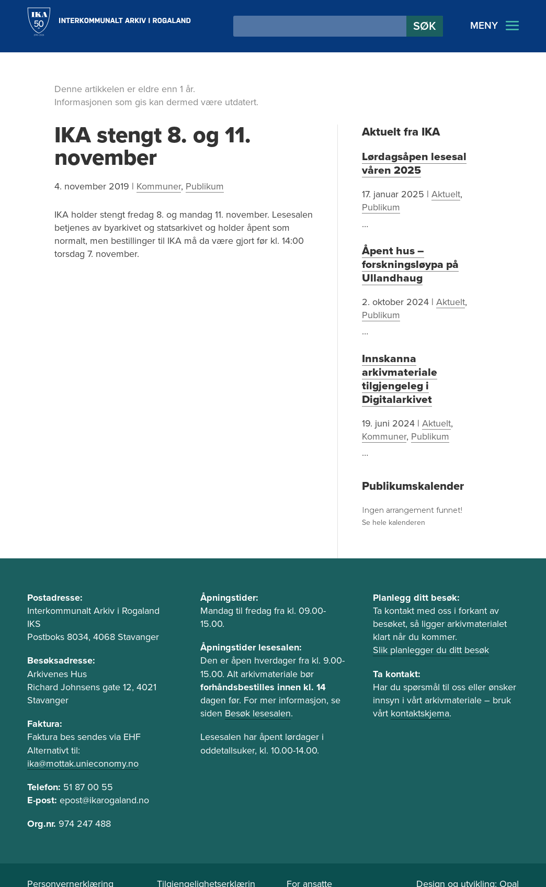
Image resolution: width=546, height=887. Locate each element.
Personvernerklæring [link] (70, 853)
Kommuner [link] (158, 186)
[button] (424, 26)
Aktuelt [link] (445, 193)
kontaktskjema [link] (420, 682)
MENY (484, 25)
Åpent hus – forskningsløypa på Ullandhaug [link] (405, 262)
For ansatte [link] (309, 853)
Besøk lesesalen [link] (258, 682)
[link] (108, 21)
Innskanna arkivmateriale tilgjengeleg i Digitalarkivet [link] (424, 362)
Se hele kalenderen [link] (393, 491)
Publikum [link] (205, 186)
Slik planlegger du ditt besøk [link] (431, 619)
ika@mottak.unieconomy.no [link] (83, 732)
